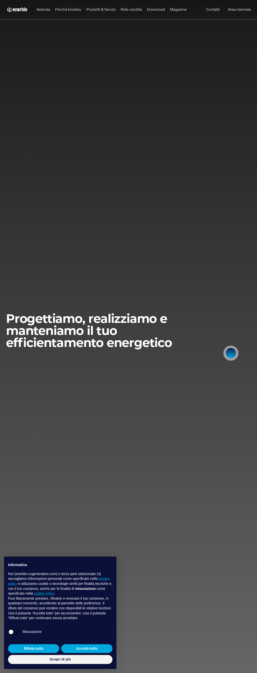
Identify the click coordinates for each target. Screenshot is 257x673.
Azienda (43, 9)
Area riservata (239, 9)
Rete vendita (131, 9)
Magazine (178, 9)
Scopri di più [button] (60, 659)
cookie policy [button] (44, 593)
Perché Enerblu (68, 9)
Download (156, 9)
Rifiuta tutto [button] (34, 648)
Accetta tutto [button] (87, 648)
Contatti (213, 9)
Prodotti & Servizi (101, 9)
